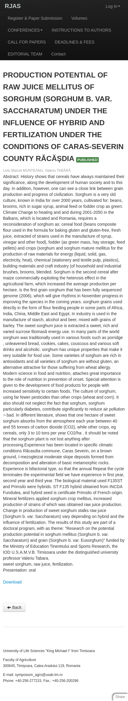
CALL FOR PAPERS (27, 42)
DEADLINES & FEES (75, 42)
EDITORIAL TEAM (25, 54)
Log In (113, 6)
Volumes (79, 18)
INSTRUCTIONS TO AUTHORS (81, 30)
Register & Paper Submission (35, 18)
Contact (58, 54)
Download (12, 582)
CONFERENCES (25, 30)
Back (14, 607)
